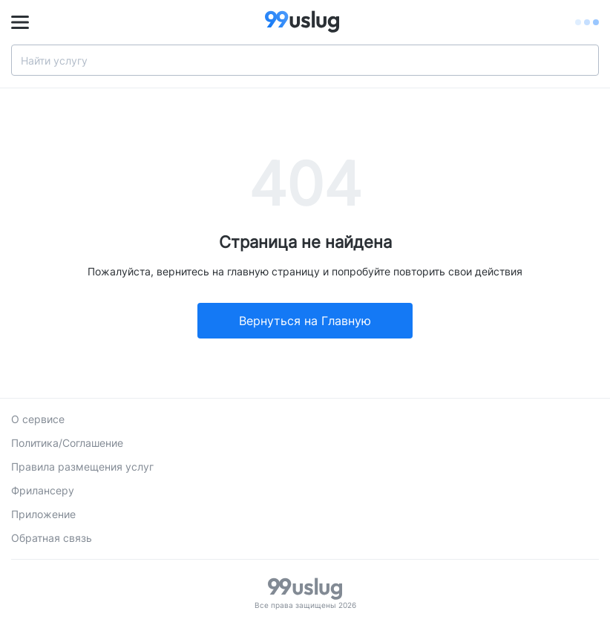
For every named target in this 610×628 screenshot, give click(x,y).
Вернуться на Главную (305, 320)
